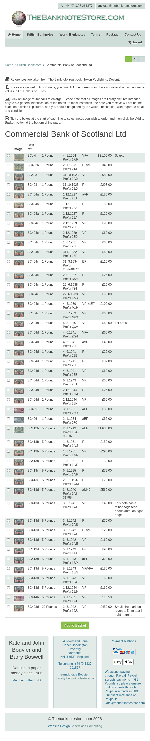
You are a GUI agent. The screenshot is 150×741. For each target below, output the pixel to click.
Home (14, 34)
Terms (95, 34)
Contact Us (133, 34)
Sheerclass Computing (86, 726)
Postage (112, 34)
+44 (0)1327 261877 (77, 5)
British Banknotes (40, 34)
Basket (135, 42)
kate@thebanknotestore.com (120, 5)
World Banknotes (72, 34)
